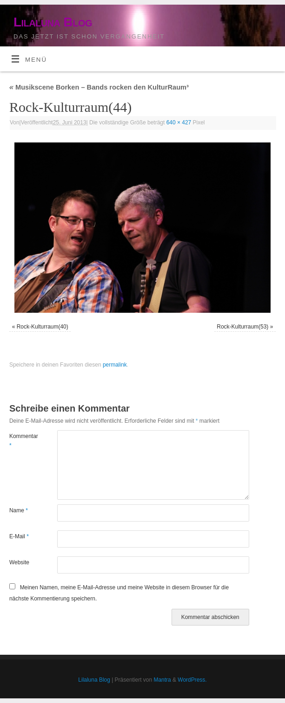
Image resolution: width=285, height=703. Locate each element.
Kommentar (21, 441)
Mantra (162, 680)
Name (18, 510)
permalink (115, 364)
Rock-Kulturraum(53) (242, 326)
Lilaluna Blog (52, 22)
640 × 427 (179, 122)
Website (19, 562)
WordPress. (192, 680)
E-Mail (19, 536)
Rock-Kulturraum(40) (42, 326)
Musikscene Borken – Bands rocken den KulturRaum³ (99, 87)
